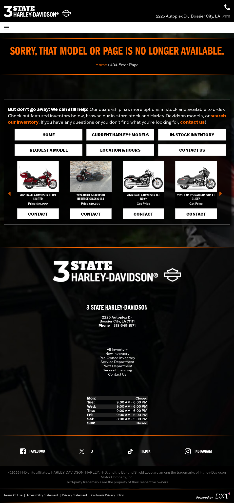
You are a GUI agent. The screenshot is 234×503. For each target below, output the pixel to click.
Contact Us (192, 150)
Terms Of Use (13, 495)
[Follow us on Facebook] (34, 451)
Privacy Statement (74, 495)
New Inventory (117, 353)
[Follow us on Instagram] (199, 451)
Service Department (117, 362)
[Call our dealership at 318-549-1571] (227, 8)
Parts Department (117, 366)
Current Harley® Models (120, 134)
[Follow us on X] (87, 451)
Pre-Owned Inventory (117, 358)
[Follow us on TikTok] (140, 451)
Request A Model (49, 150)
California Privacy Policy (107, 495)
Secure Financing (117, 370)
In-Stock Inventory (192, 134)
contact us (192, 122)
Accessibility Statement (42, 495)
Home (101, 64)
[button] (11, 195)
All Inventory (117, 349)
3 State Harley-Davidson (117, 307)
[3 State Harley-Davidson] (37, 11)
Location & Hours (120, 150)
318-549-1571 (125, 325)
